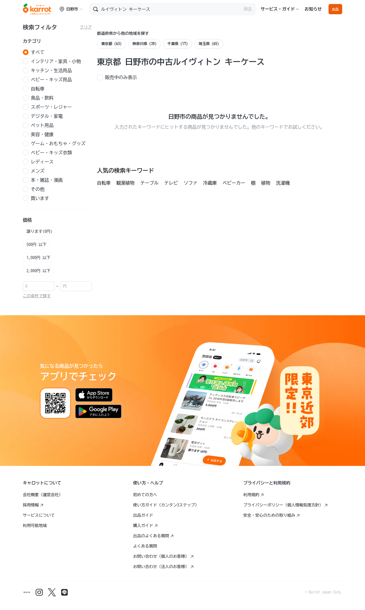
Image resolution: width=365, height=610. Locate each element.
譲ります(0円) (39, 231)
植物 (265, 183)
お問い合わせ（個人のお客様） (163, 556)
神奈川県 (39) (145, 44)
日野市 (71, 9)
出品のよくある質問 (153, 536)
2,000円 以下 (38, 271)
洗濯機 (283, 183)
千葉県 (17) (177, 44)
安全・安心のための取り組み (271, 515)
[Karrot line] (64, 592)
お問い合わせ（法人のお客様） (163, 567)
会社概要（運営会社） (43, 495)
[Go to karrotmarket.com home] (37, 9)
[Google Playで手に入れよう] (98, 411)
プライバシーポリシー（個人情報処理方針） (285, 505)
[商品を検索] (171, 9)
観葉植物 (125, 183)
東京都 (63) (111, 44)
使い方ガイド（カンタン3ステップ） (166, 505)
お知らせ (313, 9)
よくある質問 (145, 546)
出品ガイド (143, 515)
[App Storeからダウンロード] (94, 395)
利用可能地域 (35, 526)
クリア (86, 27)
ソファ (190, 183)
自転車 (104, 183)
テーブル (149, 183)
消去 (248, 9)
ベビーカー (233, 183)
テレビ (171, 183)
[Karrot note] (27, 592)
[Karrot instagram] (39, 592)
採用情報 (33, 505)
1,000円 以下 (38, 258)
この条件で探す (37, 296)
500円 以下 (36, 245)
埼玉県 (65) (209, 44)
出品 (335, 9)
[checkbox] (118, 76)
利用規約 (253, 495)
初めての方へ (145, 495)
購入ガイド (145, 526)
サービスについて (39, 515)
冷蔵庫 (210, 183)
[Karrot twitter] (52, 592)
